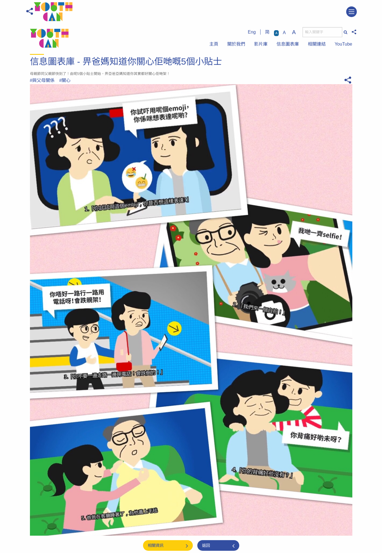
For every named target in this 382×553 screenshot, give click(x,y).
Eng (252, 32)
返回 (206, 545)
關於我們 (236, 44)
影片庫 (261, 44)
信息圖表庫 (287, 44)
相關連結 (317, 44)
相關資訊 (155, 545)
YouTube (343, 44)
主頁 (213, 44)
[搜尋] (322, 32)
